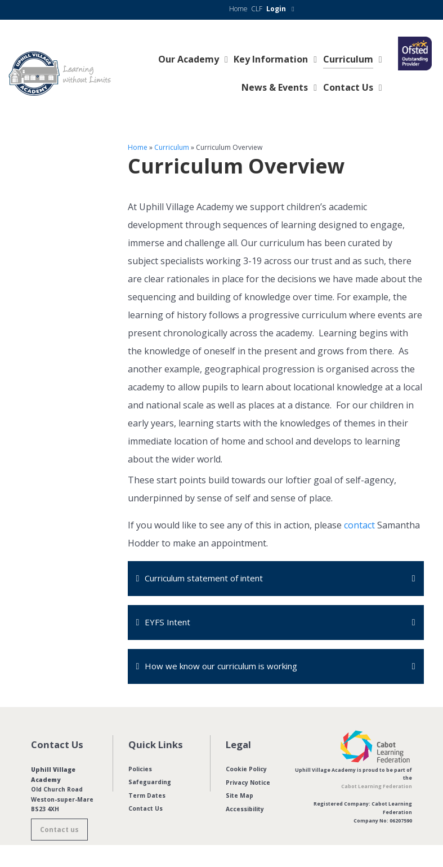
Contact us (59, 831)
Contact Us (145, 811)
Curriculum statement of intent (210, 578)
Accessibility (245, 811)
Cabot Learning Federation (376, 788)
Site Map (239, 797)
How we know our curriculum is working (229, 667)
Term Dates (146, 797)
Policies (140, 771)
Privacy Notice (248, 784)
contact (359, 525)
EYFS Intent (169, 623)
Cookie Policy (246, 771)
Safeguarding (149, 784)
